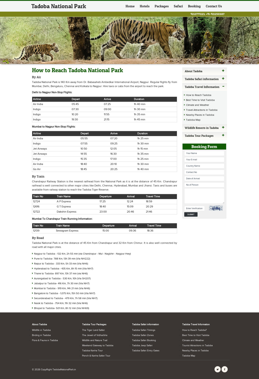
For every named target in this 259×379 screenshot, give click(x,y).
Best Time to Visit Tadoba (200, 100)
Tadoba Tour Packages (205, 136)
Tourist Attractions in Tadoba (197, 345)
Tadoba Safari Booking (144, 340)
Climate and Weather (197, 105)
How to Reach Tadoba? (194, 330)
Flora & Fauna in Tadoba (45, 340)
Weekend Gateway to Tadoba (97, 345)
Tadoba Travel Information (205, 87)
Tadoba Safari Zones (143, 335)
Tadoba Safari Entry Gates (145, 350)
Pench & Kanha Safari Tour (96, 355)
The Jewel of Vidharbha (94, 335)
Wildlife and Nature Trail (94, 340)
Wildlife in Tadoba (41, 330)
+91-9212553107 (215, 14)
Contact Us (214, 6)
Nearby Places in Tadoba (200, 115)
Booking (194, 6)
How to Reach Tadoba (198, 95)
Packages (162, 6)
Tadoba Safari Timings (143, 330)
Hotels (145, 6)
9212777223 (198, 14)
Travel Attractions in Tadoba (201, 110)
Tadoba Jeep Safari (142, 345)
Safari (178, 6)
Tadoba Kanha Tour (92, 350)
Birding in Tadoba (41, 335)
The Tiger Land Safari (93, 330)
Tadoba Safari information (205, 79)
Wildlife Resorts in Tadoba (205, 128)
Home (130, 6)
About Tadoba (205, 71)
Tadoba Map (193, 119)
